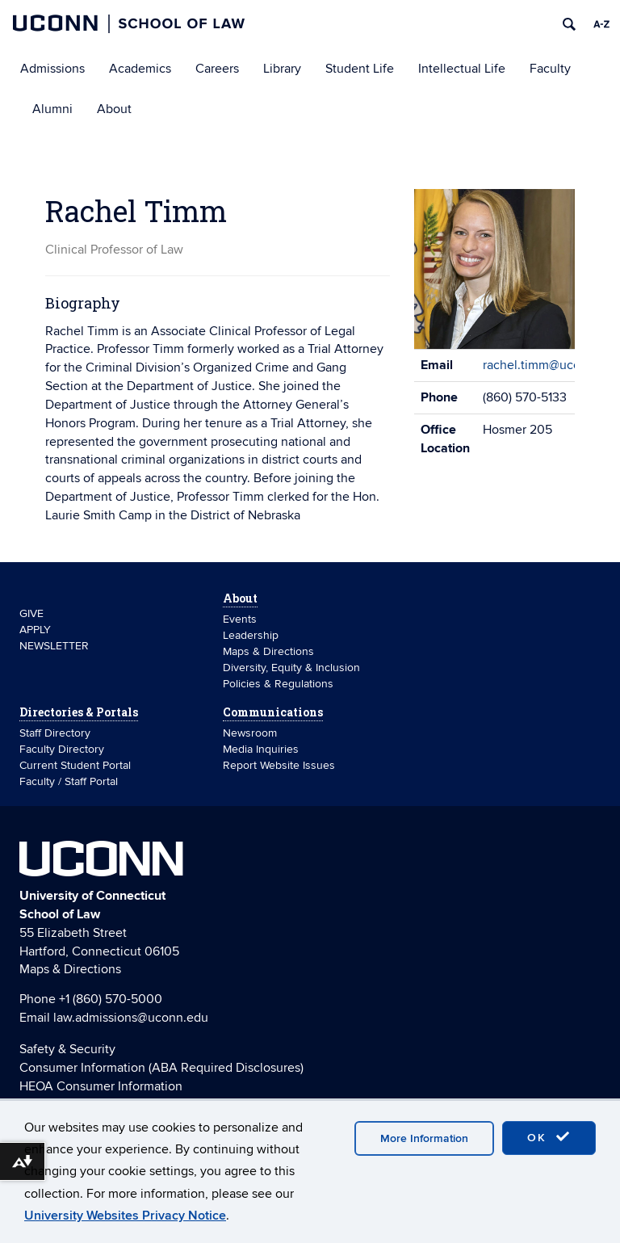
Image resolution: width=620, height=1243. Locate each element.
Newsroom (251, 733)
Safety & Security (67, 1049)
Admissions (52, 69)
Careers (217, 69)
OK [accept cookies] (549, 1137)
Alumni (52, 109)
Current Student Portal (75, 765)
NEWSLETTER (54, 646)
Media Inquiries (261, 749)
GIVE (31, 613)
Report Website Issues (279, 765)
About (114, 109)
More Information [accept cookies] (424, 1138)
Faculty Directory (61, 749)
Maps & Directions (268, 651)
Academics (140, 69)
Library (282, 69)
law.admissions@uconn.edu (130, 1018)
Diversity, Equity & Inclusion (291, 667)
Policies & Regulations (278, 684)
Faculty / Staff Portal (68, 781)
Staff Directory (54, 733)
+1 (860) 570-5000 (110, 999)
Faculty (550, 69)
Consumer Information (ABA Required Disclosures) (161, 1068)
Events (240, 619)
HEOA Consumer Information (100, 1086)
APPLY (35, 629)
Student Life (359, 69)
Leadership (251, 635)
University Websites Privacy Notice (125, 1215)
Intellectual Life (461, 69)
